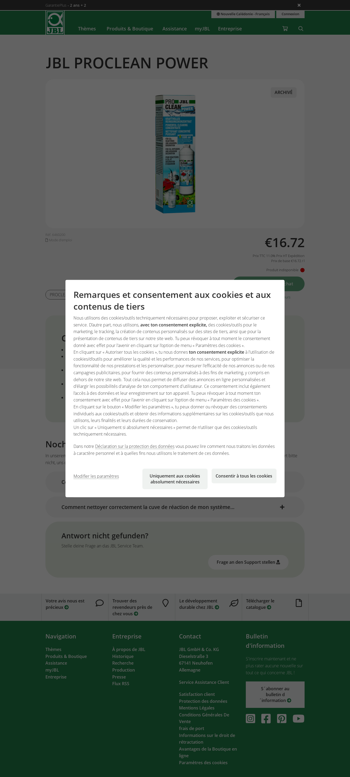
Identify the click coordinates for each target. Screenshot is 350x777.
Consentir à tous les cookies (244, 476)
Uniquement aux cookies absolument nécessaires (175, 479)
